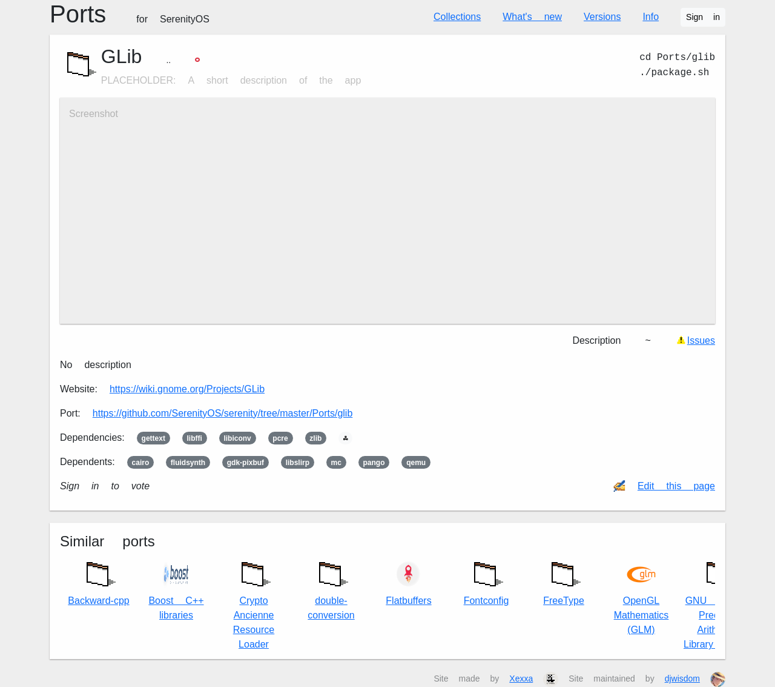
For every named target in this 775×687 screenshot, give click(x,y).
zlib (315, 438)
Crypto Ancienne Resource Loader (253, 602)
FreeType (563, 580)
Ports (129, 14)
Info (650, 16)
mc (336, 462)
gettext (153, 438)
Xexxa (521, 678)
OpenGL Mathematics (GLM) (641, 597)
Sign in (703, 17)
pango (374, 462)
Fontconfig (486, 580)
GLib (121, 56)
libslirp (297, 462)
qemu (416, 462)
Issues (701, 340)
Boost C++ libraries (175, 590)
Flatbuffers (408, 583)
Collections (457, 16)
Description (596, 340)
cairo (141, 462)
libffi (194, 438)
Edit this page (676, 486)
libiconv (237, 438)
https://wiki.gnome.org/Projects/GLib (187, 389)
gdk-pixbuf (245, 462)
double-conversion (331, 588)
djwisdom (682, 678)
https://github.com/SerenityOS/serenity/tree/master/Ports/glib (223, 413)
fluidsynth (188, 462)
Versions (602, 16)
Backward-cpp (98, 580)
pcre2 (280, 438)
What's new (532, 16)
